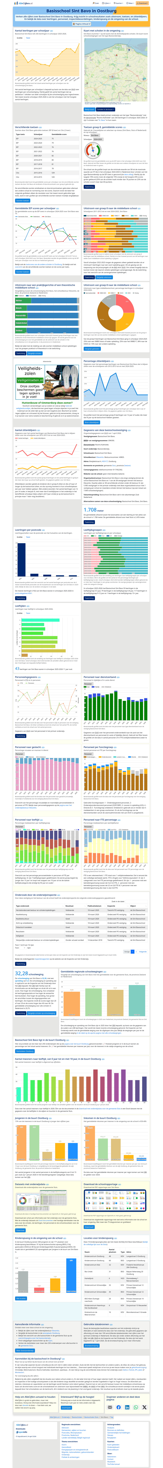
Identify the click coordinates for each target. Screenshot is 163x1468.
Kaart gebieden (113, 1445)
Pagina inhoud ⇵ (82, 24)
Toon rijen (23, 947)
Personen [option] (88, 684)
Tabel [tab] (28, 38)
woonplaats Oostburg (51, 1333)
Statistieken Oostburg (24, 1051)
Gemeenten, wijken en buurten (74, 1430)
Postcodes (66, 1433)
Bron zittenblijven (92, 422)
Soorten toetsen (22, 200)
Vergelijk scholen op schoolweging (41, 1013)
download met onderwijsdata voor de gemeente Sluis (100, 1108)
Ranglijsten (111, 1438)
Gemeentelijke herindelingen (118, 1433)
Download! (89, 1227)
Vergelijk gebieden (92, 349)
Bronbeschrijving (91, 1345)
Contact (110, 1459)
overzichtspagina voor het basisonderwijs (34, 1338)
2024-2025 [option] (98, 139)
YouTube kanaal (113, 1464)
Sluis (114, 465)
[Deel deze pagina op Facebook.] (118, 1407)
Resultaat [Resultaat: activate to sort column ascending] (69, 906)
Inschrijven (66, 1408)
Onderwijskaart (113, 1447)
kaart (50, 1340)
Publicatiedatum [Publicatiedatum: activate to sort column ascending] (94, 906)
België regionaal (83, 1438)
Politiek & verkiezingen (70, 1457)
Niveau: (87, 135)
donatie (25, 1405)
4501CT (105, 461)
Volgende (143, 952)
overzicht (18, 267)
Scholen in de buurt (104, 109)
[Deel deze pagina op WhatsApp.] (136, 1407)
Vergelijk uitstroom (104, 277)
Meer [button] (129, 3)
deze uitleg (128, 174)
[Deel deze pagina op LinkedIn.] (127, 1407)
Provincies (66, 1435)
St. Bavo (102, 120)
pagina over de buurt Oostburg (76, 1044)
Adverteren (111, 1457)
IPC (136, 1370)
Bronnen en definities (115, 1430)
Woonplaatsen (76, 1433)
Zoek (96, 3)
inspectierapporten (42, 959)
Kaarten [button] (118, 3)
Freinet (131, 1370)
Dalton (125, 1370)
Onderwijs (66, 1455)
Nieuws (110, 1435)
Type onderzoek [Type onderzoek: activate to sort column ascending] (22, 906)
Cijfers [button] (105, 3)
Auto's (64, 1445)
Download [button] (142, 3)
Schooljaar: (88, 139)
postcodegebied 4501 (23, 593)
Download (20, 1230)
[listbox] (95, 135)
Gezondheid (66, 1447)
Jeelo (140, 1370)
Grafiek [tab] (19, 38)
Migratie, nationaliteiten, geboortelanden (78, 1452)
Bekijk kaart (89, 109)
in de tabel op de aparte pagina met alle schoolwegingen (99, 1033)
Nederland (74, 1435)
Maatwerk (111, 1462)
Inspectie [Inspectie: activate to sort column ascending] (111, 906)
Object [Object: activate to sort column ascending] (133, 906)
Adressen (65, 1428)
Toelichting (89, 187)
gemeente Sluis (27, 1345)
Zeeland (127, 465)
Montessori (19, 1372)
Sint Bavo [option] (94, 135)
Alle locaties (21, 1298)
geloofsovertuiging (139, 1367)
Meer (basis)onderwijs (25, 1350)
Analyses (110, 1428)
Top (111, 1417)
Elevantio (100, 457)
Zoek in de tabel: (130, 901)
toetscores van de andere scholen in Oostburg (44, 264)
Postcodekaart (113, 1450)
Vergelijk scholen (34, 353)
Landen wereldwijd (69, 1438)
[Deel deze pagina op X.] (144, 1407)
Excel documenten (46, 1220)
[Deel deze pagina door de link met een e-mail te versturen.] (110, 1407)
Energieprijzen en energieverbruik (75, 1450)
